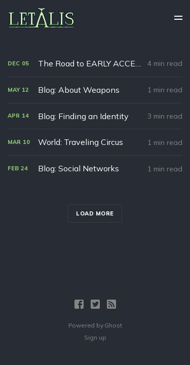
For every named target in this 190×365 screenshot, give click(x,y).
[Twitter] (95, 304)
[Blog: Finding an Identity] (95, 116)
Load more (95, 213)
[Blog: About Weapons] (95, 90)
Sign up (95, 337)
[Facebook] (79, 304)
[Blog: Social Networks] (95, 168)
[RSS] (111, 304)
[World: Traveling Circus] (95, 142)
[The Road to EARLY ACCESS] (95, 64)
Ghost (113, 325)
